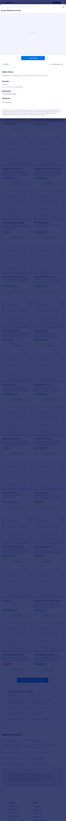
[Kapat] (63, 3)
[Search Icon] (63, 7)
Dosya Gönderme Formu (11, 10)
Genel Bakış (6, 64)
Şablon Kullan (33, 58)
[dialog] (33, 410)
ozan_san (8, 102)
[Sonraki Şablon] (47, 58)
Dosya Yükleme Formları (9, 94)
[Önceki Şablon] (19, 58)
